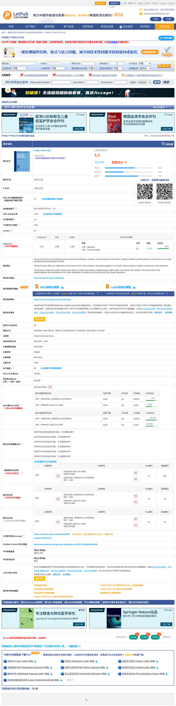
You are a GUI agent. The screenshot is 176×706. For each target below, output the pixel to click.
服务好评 (158, 312)
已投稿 (145, 636)
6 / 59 (149, 248)
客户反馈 (69, 26)
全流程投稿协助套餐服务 (36, 75)
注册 (168, 19)
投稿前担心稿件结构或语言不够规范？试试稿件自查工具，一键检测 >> (41, 646)
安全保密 (126, 26)
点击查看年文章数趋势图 (51, 368)
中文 (125, 3)
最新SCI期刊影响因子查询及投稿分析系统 (25, 32)
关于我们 (30, 26)
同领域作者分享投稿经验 (110, 593)
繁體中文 (132, 3)
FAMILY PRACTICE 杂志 (55, 32)
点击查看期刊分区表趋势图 (45, 462)
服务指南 (49, 26)
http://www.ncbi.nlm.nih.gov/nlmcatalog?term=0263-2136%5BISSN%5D (65, 544)
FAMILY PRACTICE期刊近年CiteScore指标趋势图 (121, 585)
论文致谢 (168, 312)
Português (163, 3)
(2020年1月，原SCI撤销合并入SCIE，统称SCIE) (92, 534)
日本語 (155, 3)
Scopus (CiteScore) (42, 538)
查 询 (156, 82)
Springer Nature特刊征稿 (104, 75)
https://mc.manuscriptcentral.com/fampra (52, 299)
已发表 (156, 636)
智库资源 (88, 26)
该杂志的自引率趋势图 (43, 589)
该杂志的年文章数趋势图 (44, 593)
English (140, 3)
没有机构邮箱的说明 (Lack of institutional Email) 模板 (32, 680)
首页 (11, 26)
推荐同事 (100, 3)
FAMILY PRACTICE (42, 151)
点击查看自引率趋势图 (52, 214)
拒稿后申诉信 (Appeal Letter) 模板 (138, 667)
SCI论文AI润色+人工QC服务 (70, 75)
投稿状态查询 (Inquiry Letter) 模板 (138, 661)
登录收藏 (169, 144)
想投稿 (134, 636)
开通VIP (64, 294)
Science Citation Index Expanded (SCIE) (52, 534)
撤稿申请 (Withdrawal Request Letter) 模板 (27, 673)
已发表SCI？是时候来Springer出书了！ (144, 75)
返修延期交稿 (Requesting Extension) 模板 (27, 667)
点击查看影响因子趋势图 (52, 199)
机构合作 (114, 3)
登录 (156, 19)
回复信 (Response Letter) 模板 (79, 661)
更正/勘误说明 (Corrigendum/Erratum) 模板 (85, 673)
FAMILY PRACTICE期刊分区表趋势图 (116, 589)
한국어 (147, 3)
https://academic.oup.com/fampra (49, 278)
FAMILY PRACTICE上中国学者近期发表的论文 (53, 597)
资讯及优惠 (107, 26)
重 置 (166, 82)
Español (171, 3)
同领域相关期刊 (40, 585)
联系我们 (145, 26)
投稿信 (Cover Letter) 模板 (19, 661)
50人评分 (99, 162)
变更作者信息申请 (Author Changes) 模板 (84, 667)
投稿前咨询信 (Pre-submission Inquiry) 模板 (143, 673)
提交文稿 (165, 26)
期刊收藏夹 (166, 38)
